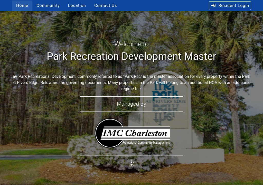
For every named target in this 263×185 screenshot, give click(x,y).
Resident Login (230, 5)
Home (22, 5)
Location (77, 5)
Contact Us (105, 5)
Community (48, 5)
